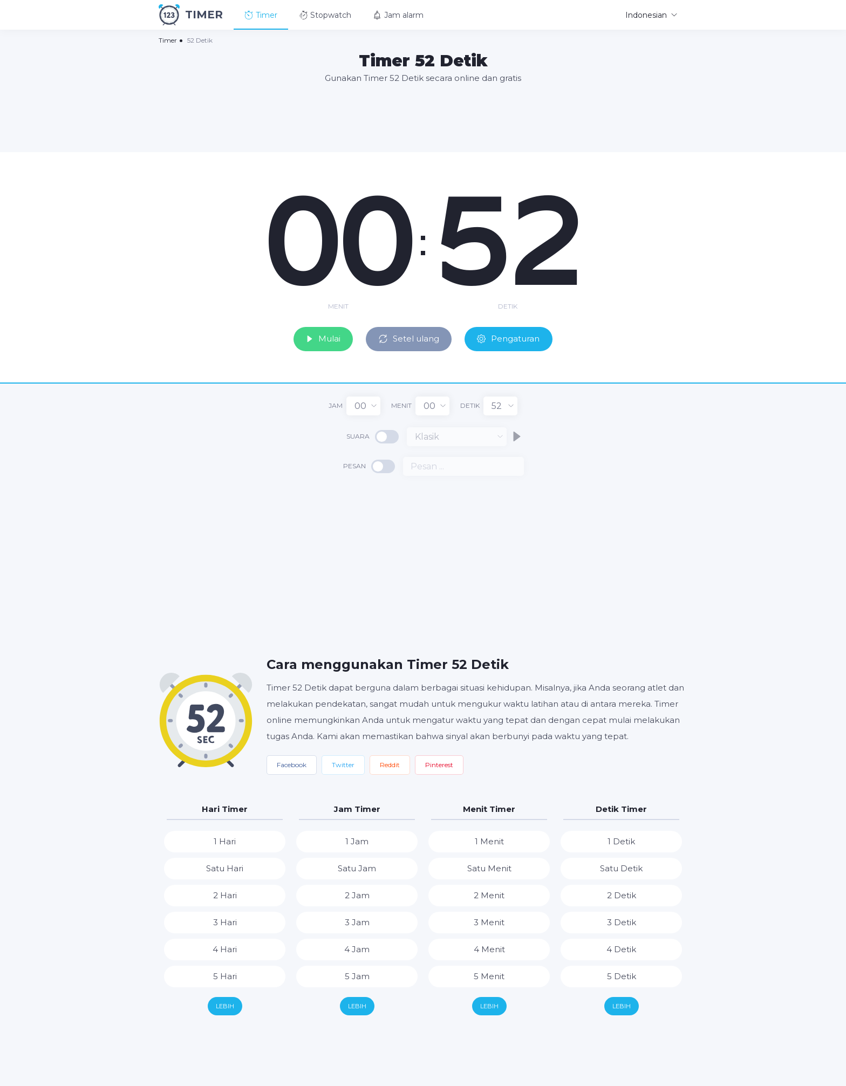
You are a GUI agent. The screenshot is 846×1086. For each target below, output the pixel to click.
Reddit (390, 763)
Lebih (225, 1004)
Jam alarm (398, 15)
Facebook (291, 763)
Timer (260, 15)
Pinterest (439, 763)
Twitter (343, 763)
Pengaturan (517, 336)
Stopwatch (325, 15)
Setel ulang (408, 336)
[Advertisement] (423, 117)
